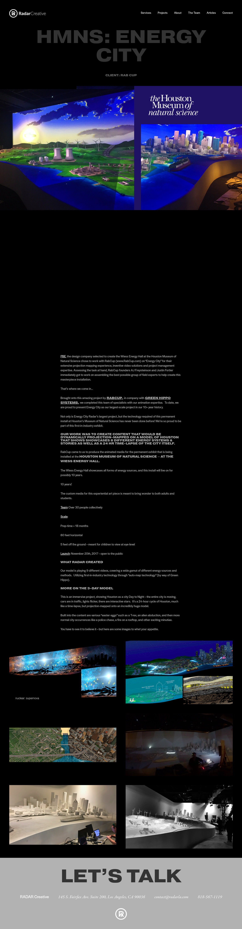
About (178, 12)
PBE (63, 356)
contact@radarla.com (171, 897)
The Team (194, 12)
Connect (227, 12)
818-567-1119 (210, 897)
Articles (211, 12)
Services (146, 12)
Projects (162, 12)
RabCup (114, 398)
